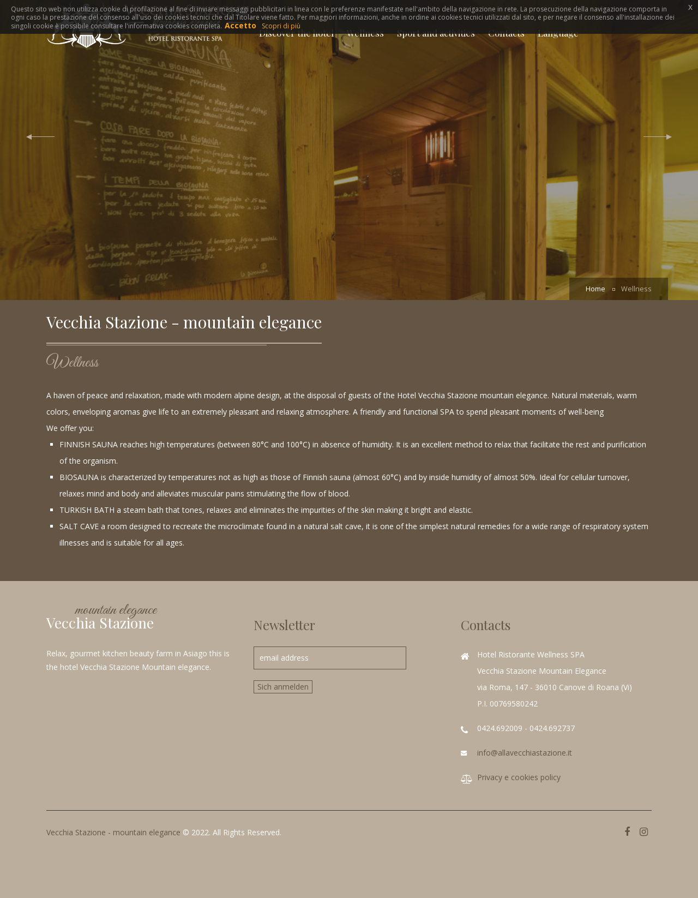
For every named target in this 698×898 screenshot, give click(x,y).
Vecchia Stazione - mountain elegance (113, 832)
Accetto (240, 25)
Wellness (636, 289)
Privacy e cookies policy (519, 777)
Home (595, 289)
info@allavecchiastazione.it (524, 752)
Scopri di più (281, 26)
